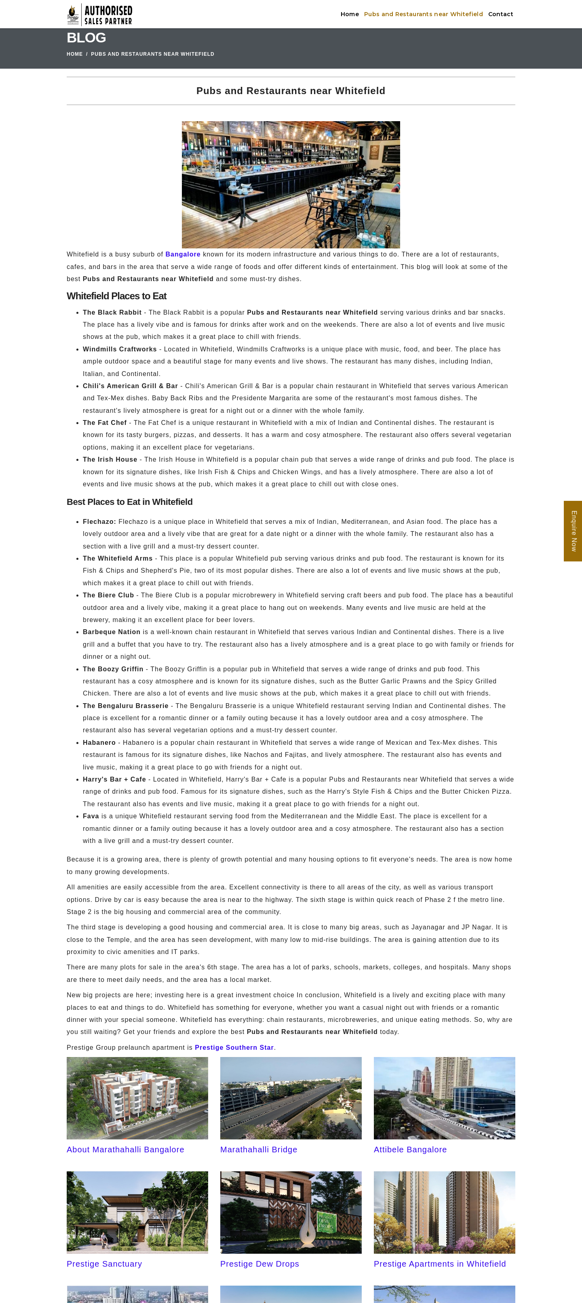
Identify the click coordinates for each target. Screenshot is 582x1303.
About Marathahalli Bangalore (126, 1149)
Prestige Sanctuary (104, 1263)
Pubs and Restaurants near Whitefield (423, 14)
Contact (500, 14)
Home (350, 14)
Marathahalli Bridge (258, 1149)
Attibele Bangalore (410, 1149)
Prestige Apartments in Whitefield (440, 1263)
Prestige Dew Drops (259, 1263)
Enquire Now (574, 531)
